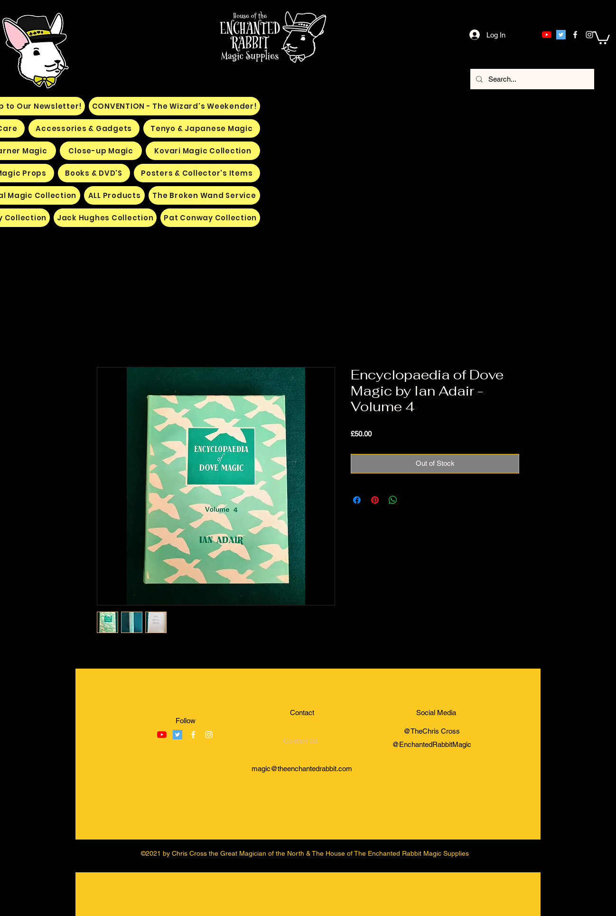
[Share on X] (411, 500)
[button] (601, 37)
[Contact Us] (301, 741)
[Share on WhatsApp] (393, 500)
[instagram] (589, 34)
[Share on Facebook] (357, 500)
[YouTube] (546, 34)
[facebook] (575, 34)
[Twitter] (561, 34)
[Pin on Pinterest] (375, 500)
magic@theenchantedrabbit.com (302, 769)
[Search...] (531, 79)
